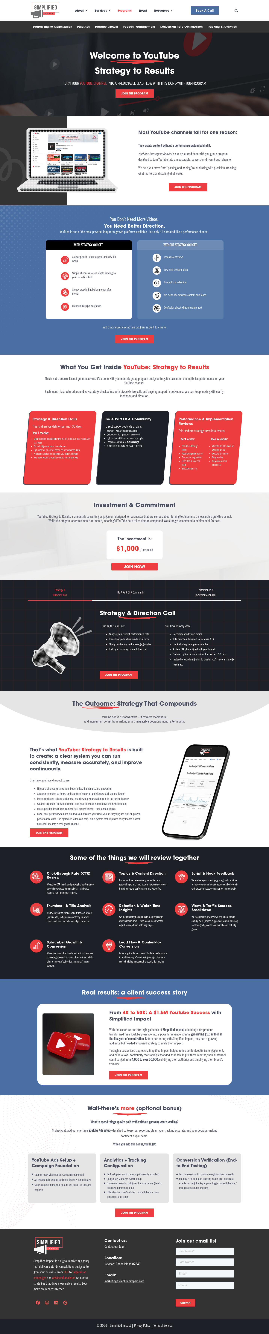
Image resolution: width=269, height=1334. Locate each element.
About (81, 10)
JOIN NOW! (134, 566)
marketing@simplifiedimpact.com (124, 1281)
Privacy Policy (142, 1325)
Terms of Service (162, 1325)
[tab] (60, 593)
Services (102, 10)
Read (143, 10)
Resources (163, 10)
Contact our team (114, 1246)
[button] (236, 10)
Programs (125, 10)
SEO (66, 1272)
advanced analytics (63, 1278)
